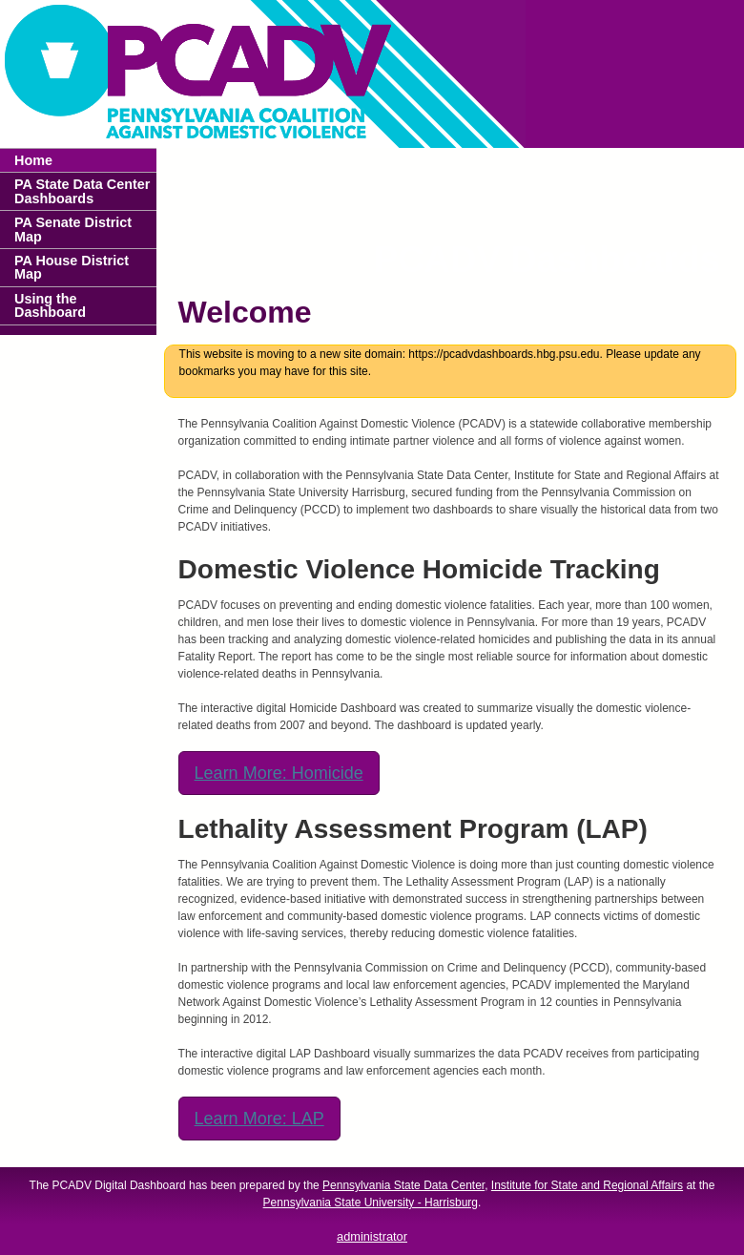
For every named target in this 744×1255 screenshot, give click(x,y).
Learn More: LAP (259, 1118)
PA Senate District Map (73, 229)
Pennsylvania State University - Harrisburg (370, 1202)
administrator (372, 1236)
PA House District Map (71, 267)
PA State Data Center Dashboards (82, 191)
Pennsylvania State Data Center (403, 1185)
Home (33, 160)
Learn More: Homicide (279, 773)
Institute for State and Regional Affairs (587, 1185)
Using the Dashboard (50, 305)
